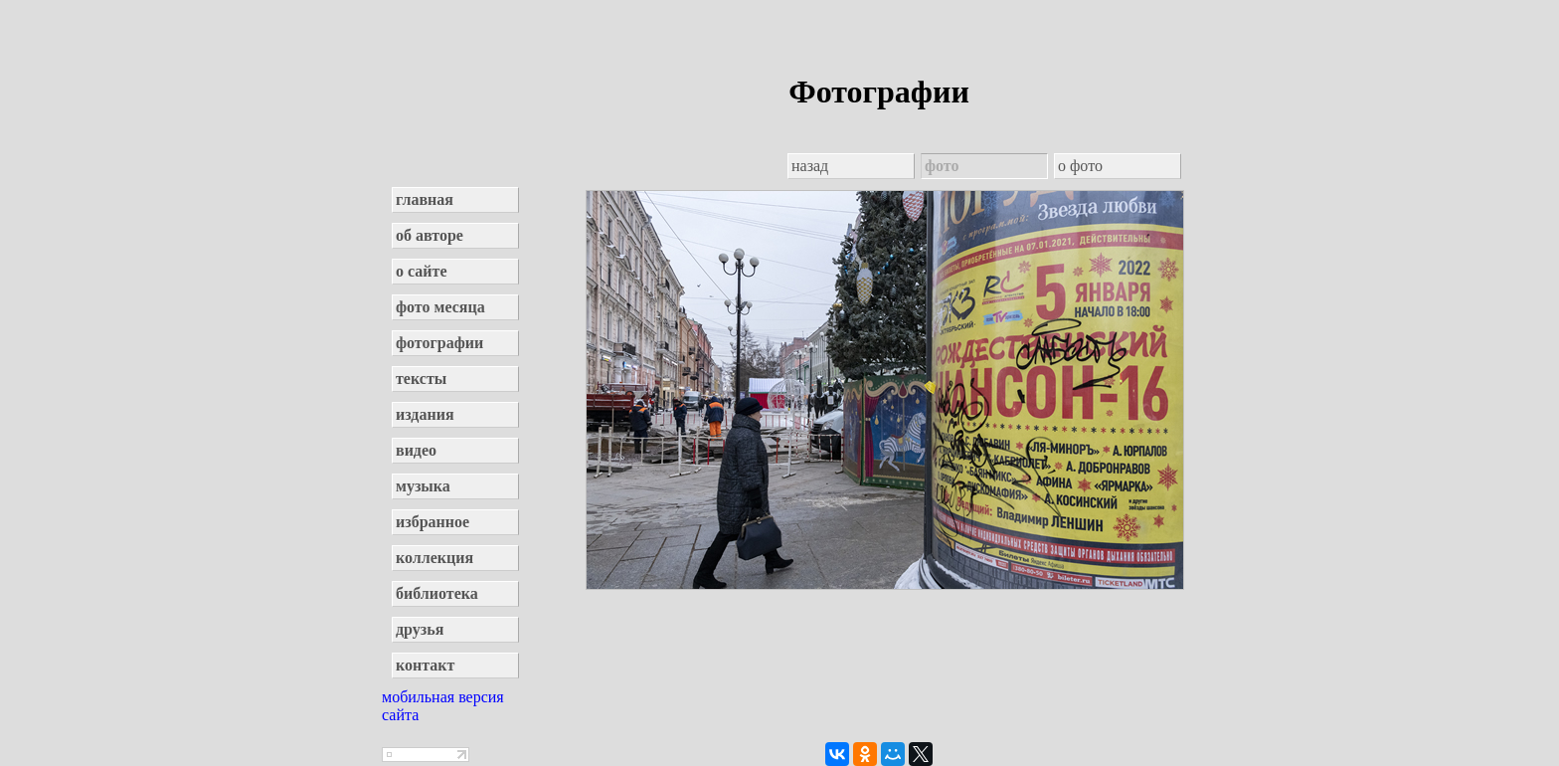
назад (809, 165)
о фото (1080, 165)
